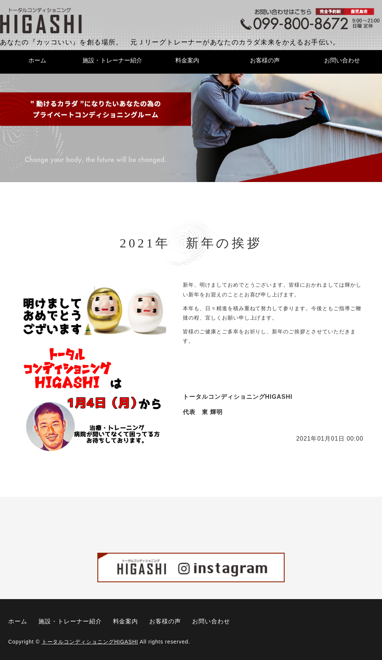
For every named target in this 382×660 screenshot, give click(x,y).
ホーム (37, 60)
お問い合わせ (342, 60)
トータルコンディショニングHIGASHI (90, 642)
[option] (191, 127)
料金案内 (187, 60)
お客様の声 (265, 60)
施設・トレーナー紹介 (112, 60)
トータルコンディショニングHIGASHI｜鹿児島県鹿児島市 (41, 20)
